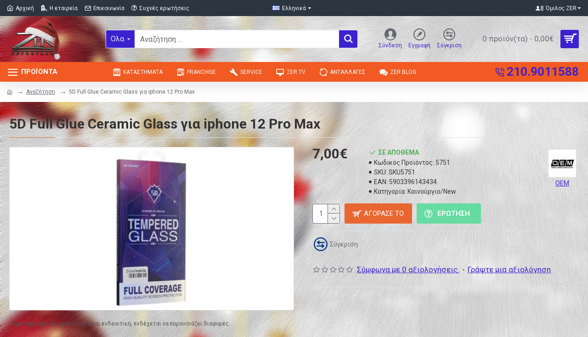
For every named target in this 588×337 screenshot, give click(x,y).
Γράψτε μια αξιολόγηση (509, 269)
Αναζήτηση (40, 92)
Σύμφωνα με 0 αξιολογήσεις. (408, 269)
